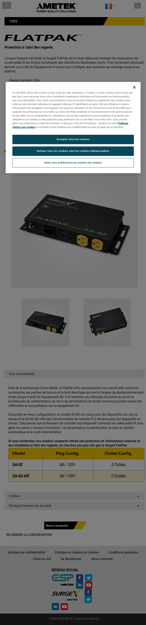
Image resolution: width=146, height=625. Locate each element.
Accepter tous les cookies (73, 139)
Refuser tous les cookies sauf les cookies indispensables (73, 151)
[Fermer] (134, 87)
